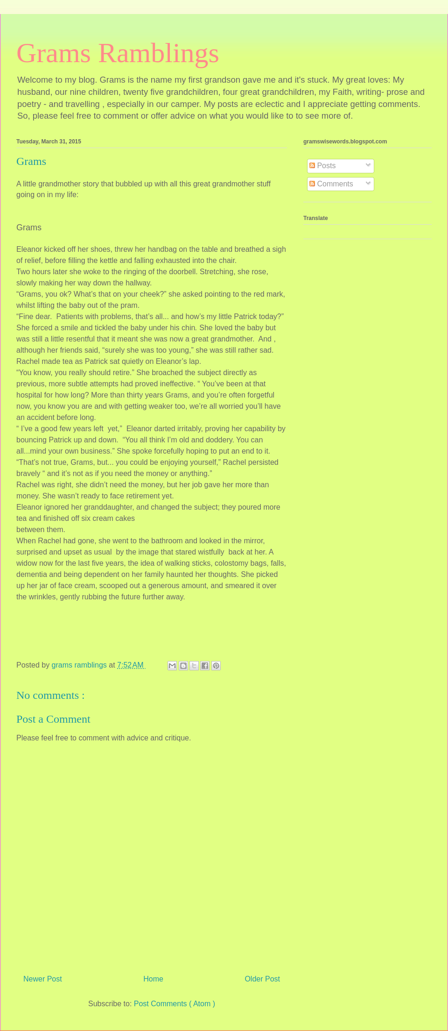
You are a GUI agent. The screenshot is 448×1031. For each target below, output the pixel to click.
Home (153, 979)
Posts (322, 166)
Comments (331, 184)
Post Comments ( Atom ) (174, 1004)
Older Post (262, 979)
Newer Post (42, 979)
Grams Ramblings (117, 52)
